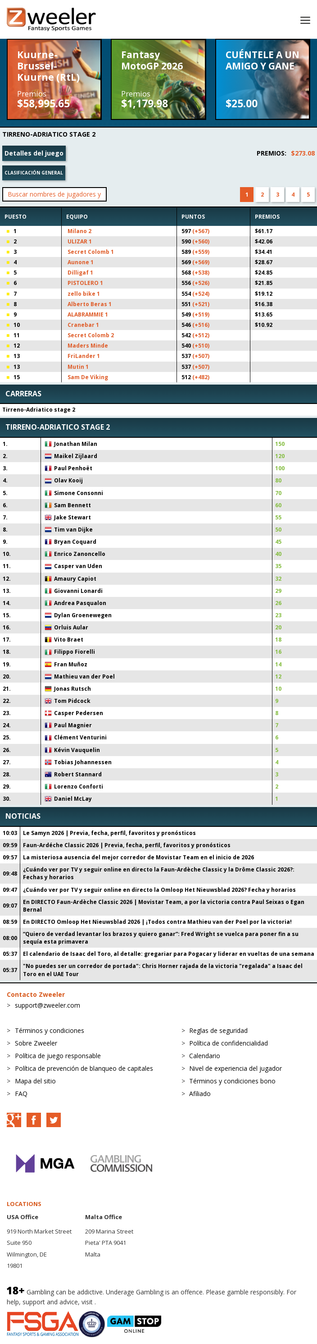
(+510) (200, 345)
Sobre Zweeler (36, 1043)
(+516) (200, 325)
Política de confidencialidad (228, 1043)
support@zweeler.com (47, 1005)
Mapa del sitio (35, 1081)
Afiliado (200, 1093)
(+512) (200, 335)
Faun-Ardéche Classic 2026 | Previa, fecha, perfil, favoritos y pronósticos (127, 845)
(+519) (200, 314)
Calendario (204, 1055)
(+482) (200, 377)
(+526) (200, 283)
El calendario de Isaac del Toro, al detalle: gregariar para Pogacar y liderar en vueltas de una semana (168, 954)
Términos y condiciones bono (232, 1081)
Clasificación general (34, 173)
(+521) (200, 304)
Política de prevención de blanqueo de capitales (84, 1068)
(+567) (200, 231)
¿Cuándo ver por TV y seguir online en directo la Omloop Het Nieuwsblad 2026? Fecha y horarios (159, 890)
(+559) (200, 252)
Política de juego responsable (58, 1055)
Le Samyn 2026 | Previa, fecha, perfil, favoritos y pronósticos (109, 833)
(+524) (200, 294)
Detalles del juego (34, 153)
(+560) (200, 241)
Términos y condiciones (49, 1030)
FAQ (21, 1093)
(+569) (200, 262)
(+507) (200, 356)
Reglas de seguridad (218, 1030)
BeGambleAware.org (128, 1302)
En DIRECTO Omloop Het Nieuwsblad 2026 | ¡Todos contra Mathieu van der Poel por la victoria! (157, 922)
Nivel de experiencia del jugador (235, 1068)
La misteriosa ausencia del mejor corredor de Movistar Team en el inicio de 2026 (138, 857)
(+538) (200, 272)
